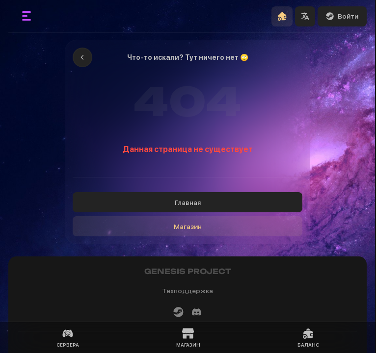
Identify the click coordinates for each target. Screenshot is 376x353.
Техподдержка (187, 291)
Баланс (308, 338)
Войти (342, 16)
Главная (188, 202)
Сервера (67, 338)
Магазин (188, 226)
